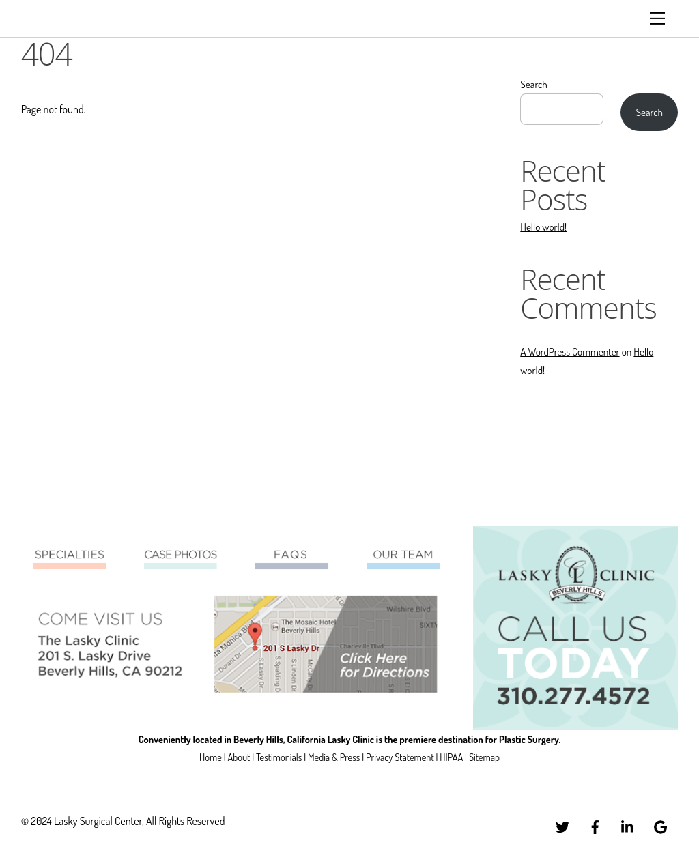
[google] (660, 824)
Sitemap (484, 757)
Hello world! (543, 226)
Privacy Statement (400, 757)
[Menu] (657, 18)
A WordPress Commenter (569, 351)
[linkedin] (628, 824)
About (238, 757)
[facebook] (595, 824)
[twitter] (562, 824)
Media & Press (334, 757)
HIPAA (451, 757)
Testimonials (279, 757)
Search (533, 84)
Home (210, 757)
